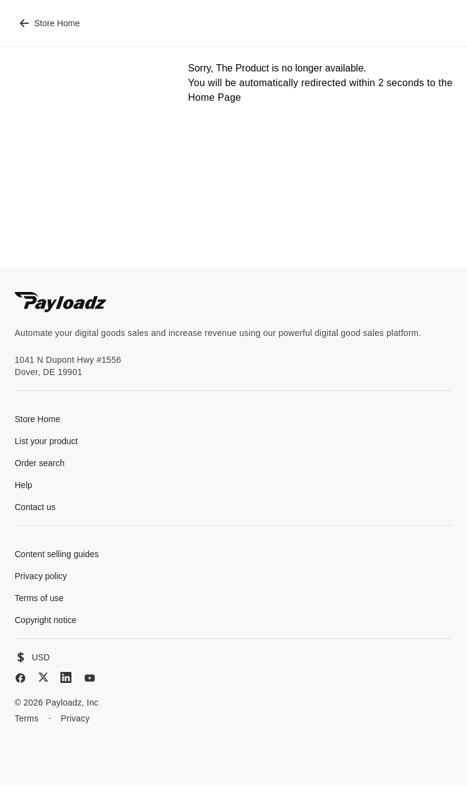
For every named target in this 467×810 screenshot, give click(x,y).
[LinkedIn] (65, 677)
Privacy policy (41, 576)
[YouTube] (90, 678)
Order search (40, 463)
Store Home (50, 23)
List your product (46, 441)
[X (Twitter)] (43, 677)
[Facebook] (20, 678)
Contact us (35, 507)
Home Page (214, 97)
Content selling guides (57, 554)
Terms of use (39, 598)
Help (23, 485)
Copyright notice (45, 620)
